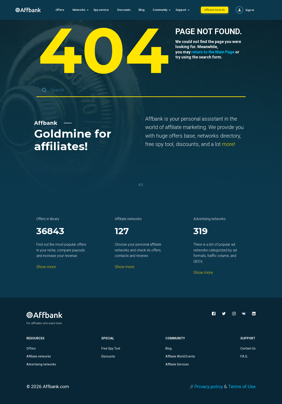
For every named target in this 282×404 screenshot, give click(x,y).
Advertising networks (41, 364)
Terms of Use (242, 386)
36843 (50, 231)
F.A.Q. (244, 356)
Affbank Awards (214, 9)
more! (228, 144)
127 (122, 231)
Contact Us (248, 348)
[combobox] (141, 90)
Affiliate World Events (180, 356)
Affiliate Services (177, 364)
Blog (142, 9)
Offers (60, 9)
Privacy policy (208, 386)
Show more (46, 266)
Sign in (249, 10)
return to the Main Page (212, 52)
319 (200, 231)
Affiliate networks (38, 356)
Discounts (123, 9)
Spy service (101, 9)
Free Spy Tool (110, 348)
